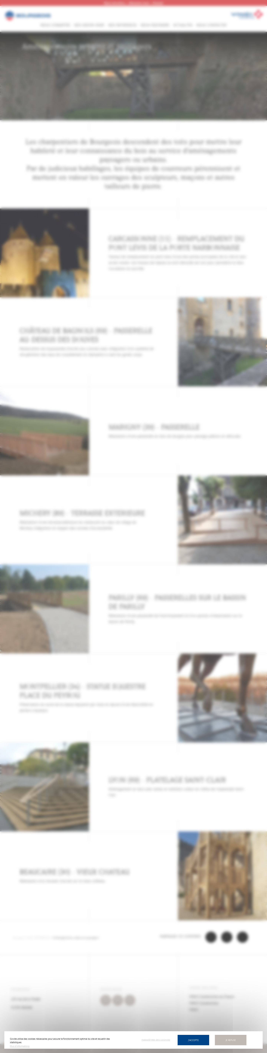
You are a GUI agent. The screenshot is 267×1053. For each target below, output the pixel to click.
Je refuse (231, 1040)
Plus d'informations (19, 1046)
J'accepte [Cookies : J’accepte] (193, 1040)
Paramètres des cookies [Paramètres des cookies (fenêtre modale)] (156, 1039)
